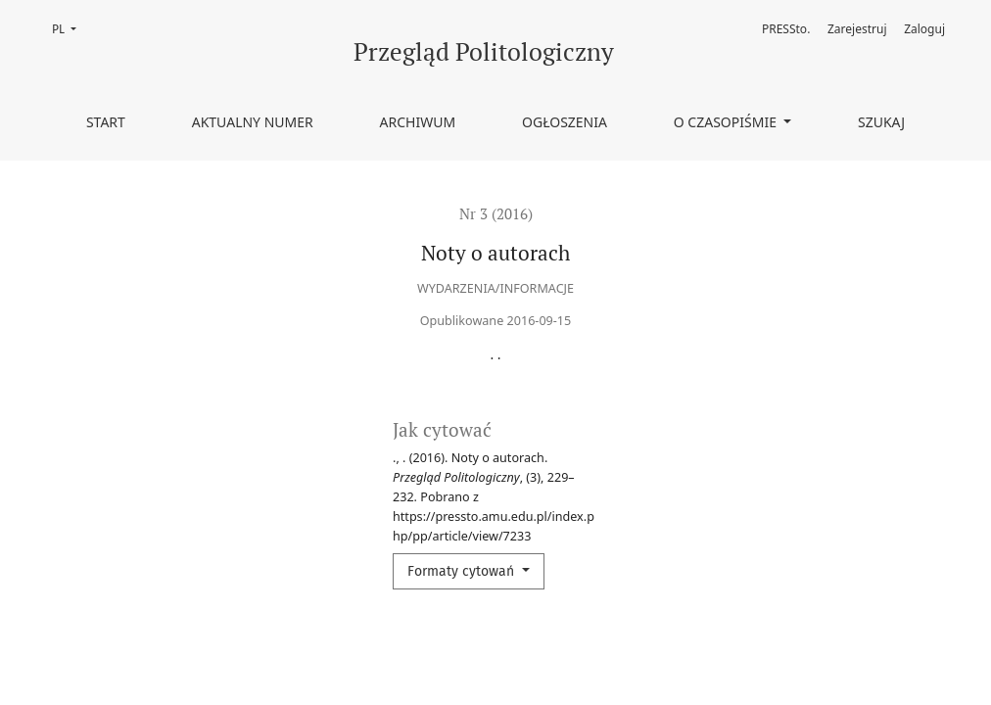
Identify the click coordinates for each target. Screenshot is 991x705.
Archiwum (418, 122)
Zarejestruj (857, 29)
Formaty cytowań (462, 571)
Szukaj (881, 122)
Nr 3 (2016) (496, 213)
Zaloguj (924, 29)
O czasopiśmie (727, 122)
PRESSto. (786, 29)
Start (105, 122)
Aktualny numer (252, 122)
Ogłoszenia (564, 122)
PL (70, 28)
